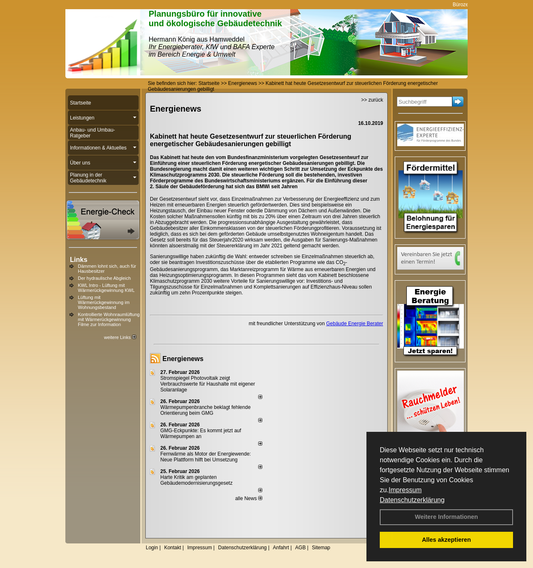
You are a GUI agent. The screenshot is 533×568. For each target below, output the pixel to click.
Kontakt (172, 548)
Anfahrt (281, 548)
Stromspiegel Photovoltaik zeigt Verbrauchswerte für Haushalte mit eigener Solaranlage (207, 384)
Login (152, 548)
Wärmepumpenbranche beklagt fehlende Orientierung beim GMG (205, 410)
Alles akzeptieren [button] (446, 539)
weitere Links (120, 337)
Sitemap (321, 548)
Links (78, 259)
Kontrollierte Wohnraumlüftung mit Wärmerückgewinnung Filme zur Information (108, 319)
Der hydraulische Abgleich (104, 278)
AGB (300, 548)
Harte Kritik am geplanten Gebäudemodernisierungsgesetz (196, 480)
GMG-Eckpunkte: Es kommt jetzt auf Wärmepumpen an (200, 433)
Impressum (405, 489)
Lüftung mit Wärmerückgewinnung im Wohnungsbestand (104, 302)
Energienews (183, 358)
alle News (248, 498)
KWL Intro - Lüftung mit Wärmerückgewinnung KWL (106, 288)
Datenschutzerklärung (412, 499)
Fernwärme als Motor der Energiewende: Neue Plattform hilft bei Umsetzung (205, 457)
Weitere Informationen (446, 516)
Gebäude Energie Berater (354, 323)
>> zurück (372, 100)
